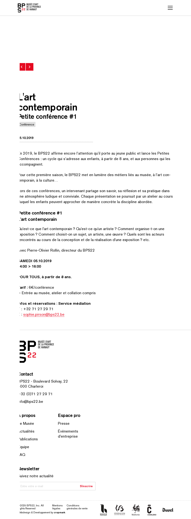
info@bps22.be (30, 401)
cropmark (59, 512)
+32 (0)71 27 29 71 (35, 393)
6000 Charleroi (30, 386)
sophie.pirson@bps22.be (43, 314)
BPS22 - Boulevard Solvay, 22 (43, 381)
